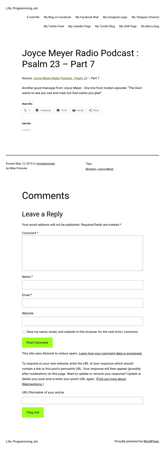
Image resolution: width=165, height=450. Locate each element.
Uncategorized (46, 163)
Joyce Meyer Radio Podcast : (54, 78)
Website (28, 313)
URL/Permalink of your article (43, 392)
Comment (30, 233)
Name (27, 277)
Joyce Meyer (106, 169)
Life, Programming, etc (22, 8)
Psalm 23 (80, 78)
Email (27, 295)
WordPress (151, 441)
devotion (90, 169)
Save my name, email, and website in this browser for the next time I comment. (82, 332)
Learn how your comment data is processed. (110, 353)
